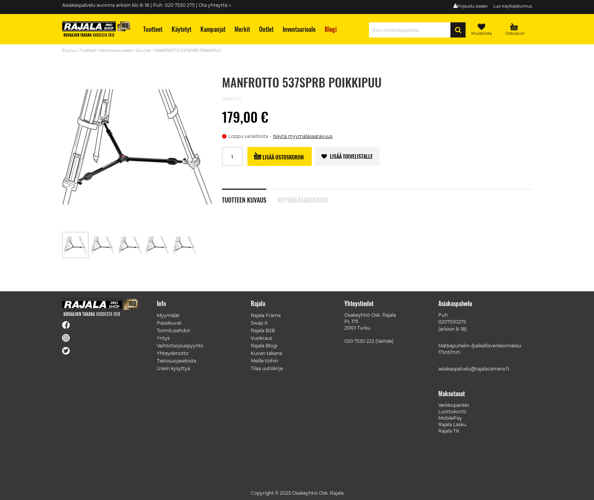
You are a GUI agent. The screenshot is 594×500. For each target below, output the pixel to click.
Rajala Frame (266, 315)
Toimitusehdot (173, 330)
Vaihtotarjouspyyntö (180, 345)
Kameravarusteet (116, 50)
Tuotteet (88, 50)
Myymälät (168, 315)
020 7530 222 (359, 341)
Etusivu (69, 50)
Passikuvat (169, 323)
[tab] (250, 196)
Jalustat (143, 50)
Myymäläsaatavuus (303, 199)
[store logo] (96, 29)
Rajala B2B (263, 330)
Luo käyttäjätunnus (512, 6)
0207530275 (452, 322)
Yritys (163, 338)
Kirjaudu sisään (472, 6)
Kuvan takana (266, 353)
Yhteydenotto (173, 353)
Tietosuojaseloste (176, 361)
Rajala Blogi (264, 345)
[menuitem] (152, 29)
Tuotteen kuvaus (244, 199)
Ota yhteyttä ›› (215, 5)
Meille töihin (264, 361)
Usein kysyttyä (173, 368)
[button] (103, 245)
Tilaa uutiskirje (267, 368)
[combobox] (411, 30)
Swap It (259, 323)
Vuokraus (261, 338)
